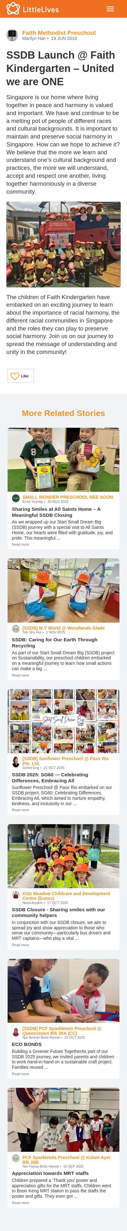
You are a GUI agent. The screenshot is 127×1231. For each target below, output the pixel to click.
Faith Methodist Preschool (59, 32)
